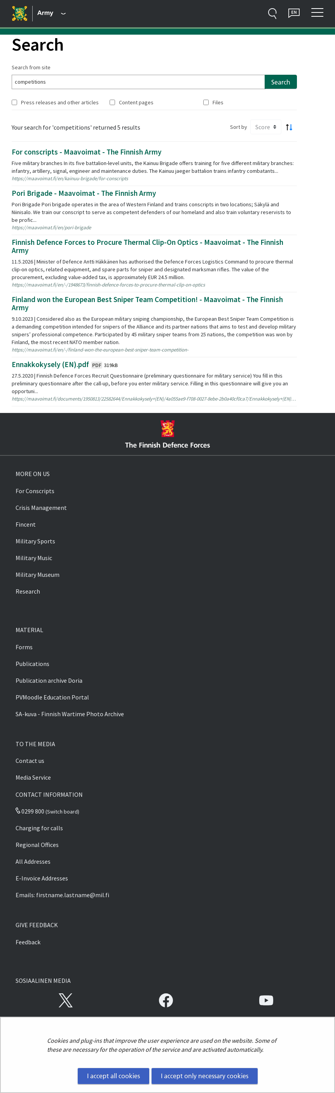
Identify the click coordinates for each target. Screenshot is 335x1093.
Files (218, 102)
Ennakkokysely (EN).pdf (65, 364)
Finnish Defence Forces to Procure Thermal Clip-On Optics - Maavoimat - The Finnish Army (147, 246)
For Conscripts (35, 491)
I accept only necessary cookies (204, 1076)
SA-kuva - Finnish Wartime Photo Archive (70, 714)
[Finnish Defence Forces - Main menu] (51, 13)
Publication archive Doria (49, 680)
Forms (24, 647)
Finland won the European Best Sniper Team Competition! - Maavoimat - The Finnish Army (147, 303)
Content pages (136, 102)
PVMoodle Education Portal (52, 697)
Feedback (28, 942)
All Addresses (33, 861)
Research (28, 591)
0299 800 (30, 811)
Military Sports (35, 541)
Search (280, 82)
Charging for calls (39, 828)
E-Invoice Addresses (42, 878)
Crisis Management (41, 507)
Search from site (31, 67)
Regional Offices (37, 845)
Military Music (34, 558)
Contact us (30, 760)
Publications (32, 664)
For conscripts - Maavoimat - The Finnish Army (87, 151)
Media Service (33, 777)
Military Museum (37, 574)
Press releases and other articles (60, 102)
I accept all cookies (113, 1076)
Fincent (26, 524)
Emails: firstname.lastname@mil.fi (62, 895)
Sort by (238, 126)
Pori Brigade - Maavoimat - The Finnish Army (84, 193)
